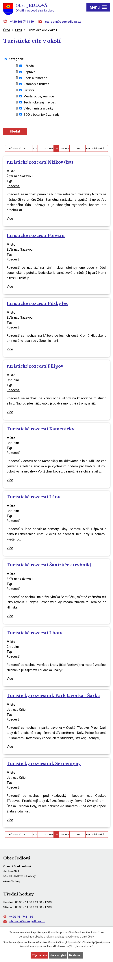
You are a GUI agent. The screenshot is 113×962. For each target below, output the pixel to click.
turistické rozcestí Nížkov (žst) (40, 162)
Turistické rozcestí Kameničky (40, 428)
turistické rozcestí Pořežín (36, 235)
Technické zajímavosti (39, 102)
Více (10, 218)
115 (35, 148)
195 (61, 148)
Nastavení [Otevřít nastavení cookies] (75, 955)
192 (45, 148)
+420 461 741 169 (22, 21)
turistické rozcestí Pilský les (37, 303)
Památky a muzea (36, 84)
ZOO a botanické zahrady (41, 114)
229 (77, 148)
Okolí (18, 30)
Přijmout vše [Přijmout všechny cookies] (39, 955)
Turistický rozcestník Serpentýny (44, 763)
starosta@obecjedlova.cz (63, 21)
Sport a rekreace (35, 78)
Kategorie (16, 59)
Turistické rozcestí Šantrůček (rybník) (49, 564)
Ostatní (28, 90)
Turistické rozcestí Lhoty (34, 632)
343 (88, 148)
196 (67, 148)
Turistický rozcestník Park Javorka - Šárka (53, 695)
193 (51, 148)
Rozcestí (13, 186)
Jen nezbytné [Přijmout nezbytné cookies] (58, 955)
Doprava (29, 72)
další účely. (88, 936)
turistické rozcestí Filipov (35, 366)
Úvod (6, 30)
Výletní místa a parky (38, 108)
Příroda (28, 66)
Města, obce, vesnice (38, 96)
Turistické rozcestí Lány (33, 496)
